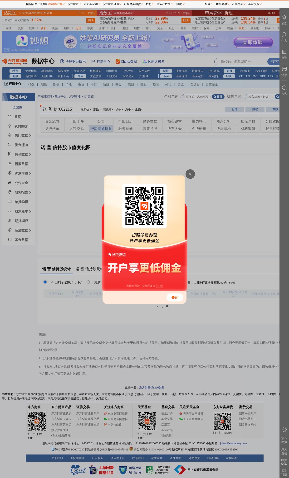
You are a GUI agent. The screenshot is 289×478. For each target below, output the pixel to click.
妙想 (149, 4)
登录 (208, 4)
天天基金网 (90, 4)
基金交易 (254, 4)
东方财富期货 (132, 4)
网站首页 (32, 4)
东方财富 (73, 4)
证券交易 (237, 4)
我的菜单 (221, 4)
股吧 (179, 4)
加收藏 (43, 4)
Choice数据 (164, 4)
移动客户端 (55, 4)
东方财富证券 (110, 4)
